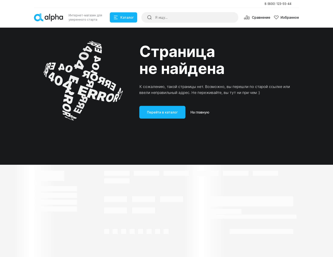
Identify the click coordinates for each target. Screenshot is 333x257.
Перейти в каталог (162, 112)
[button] (279, 4)
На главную (199, 112)
